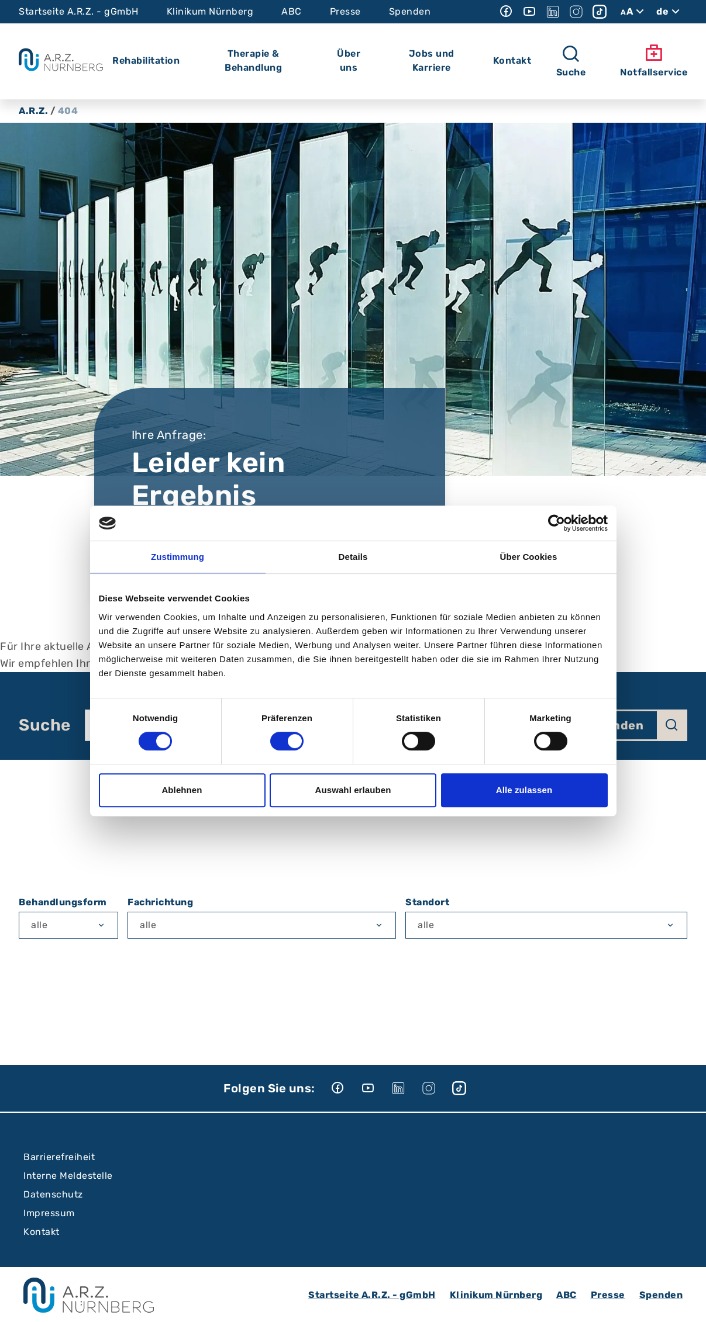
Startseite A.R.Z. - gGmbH (79, 11)
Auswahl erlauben (353, 790)
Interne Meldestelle (68, 1175)
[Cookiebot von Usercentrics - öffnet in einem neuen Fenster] (556, 523)
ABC (291, 11)
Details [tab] (353, 557)
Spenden (410, 11)
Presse (345, 11)
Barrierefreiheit (59, 1156)
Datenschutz (53, 1194)
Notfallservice (653, 61)
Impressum (49, 1213)
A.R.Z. (33, 110)
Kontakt (41, 1231)
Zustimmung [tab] (177, 557)
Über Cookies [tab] (528, 557)
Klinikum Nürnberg (210, 11)
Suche (45, 725)
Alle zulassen (524, 790)
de (669, 12)
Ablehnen (181, 790)
